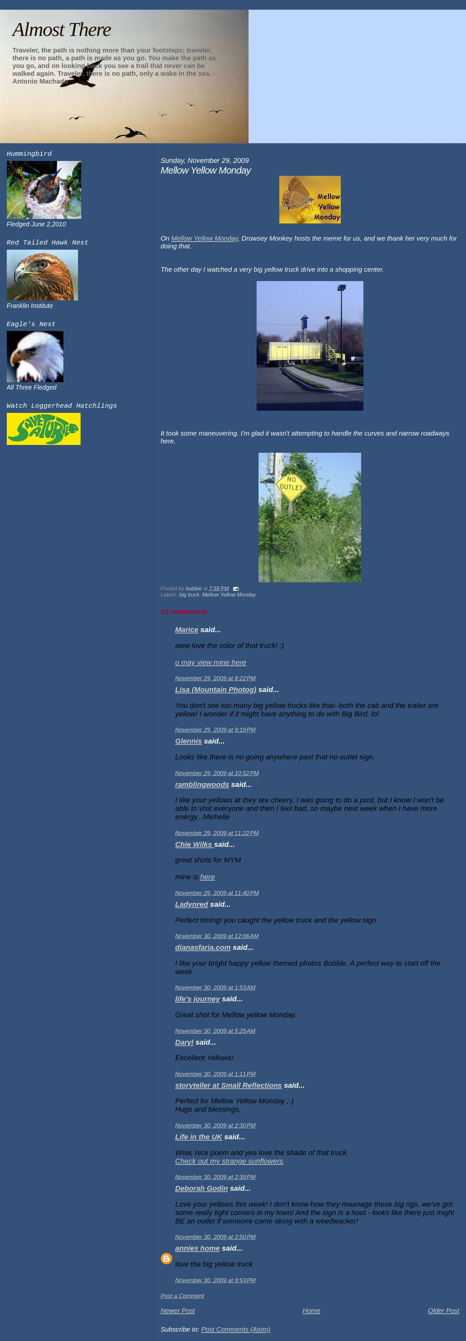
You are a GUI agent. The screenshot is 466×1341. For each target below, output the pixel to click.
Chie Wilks (194, 844)
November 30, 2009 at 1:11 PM (215, 1074)
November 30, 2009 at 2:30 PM (215, 1125)
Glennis (188, 741)
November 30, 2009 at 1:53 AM (215, 987)
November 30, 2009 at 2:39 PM (215, 1177)
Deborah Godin (201, 1188)
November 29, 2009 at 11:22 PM (217, 833)
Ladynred (191, 904)
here (207, 877)
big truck (189, 594)
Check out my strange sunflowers (229, 1161)
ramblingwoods (202, 784)
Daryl (184, 1042)
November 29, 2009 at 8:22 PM (215, 678)
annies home (197, 1248)
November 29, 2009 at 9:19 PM (215, 730)
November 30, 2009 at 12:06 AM (217, 936)
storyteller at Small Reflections (228, 1085)
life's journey (197, 999)
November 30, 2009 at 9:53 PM (215, 1280)
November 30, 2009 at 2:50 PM (215, 1237)
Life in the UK (198, 1137)
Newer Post (178, 1310)
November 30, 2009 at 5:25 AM (215, 1031)
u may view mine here (210, 662)
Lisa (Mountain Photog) (215, 690)
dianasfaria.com (203, 947)
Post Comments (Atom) (235, 1329)
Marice (186, 630)
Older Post (443, 1310)
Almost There (61, 29)
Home (311, 1310)
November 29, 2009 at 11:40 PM (217, 893)
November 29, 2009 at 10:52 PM (217, 773)
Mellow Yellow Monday (204, 238)
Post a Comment (182, 1296)
